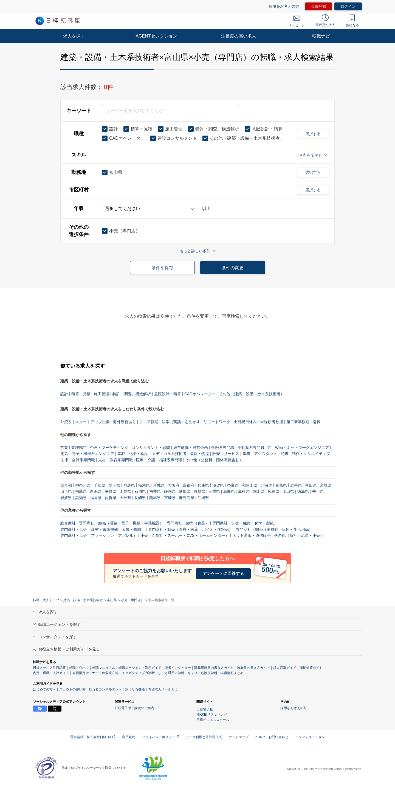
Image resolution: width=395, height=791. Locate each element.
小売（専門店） (132, 600)
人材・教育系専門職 (115, 460)
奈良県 (233, 485)
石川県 (140, 491)
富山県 (112, 600)
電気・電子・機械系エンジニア (87, 453)
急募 (316, 422)
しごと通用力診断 (171, 673)
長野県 (110, 491)
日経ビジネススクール (212, 720)
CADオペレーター (200, 394)
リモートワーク (217, 422)
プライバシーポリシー (160, 737)
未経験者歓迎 (271, 422)
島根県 (244, 491)
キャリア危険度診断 (202, 673)
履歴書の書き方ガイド (253, 668)
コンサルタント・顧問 (151, 447)
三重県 (214, 491)
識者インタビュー (178, 668)
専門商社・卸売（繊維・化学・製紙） (245, 523)
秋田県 (311, 485)
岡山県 (258, 491)
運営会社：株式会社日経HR (92, 737)
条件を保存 (162, 267)
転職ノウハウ (79, 668)
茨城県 (159, 485)
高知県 (81, 497)
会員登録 (318, 6)
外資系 (66, 422)
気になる (352, 21)
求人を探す (74, 36)
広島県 (273, 491)
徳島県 (303, 491)
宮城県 (325, 485)
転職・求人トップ (46, 600)
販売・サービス (225, 453)
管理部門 (79, 447)
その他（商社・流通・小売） (299, 535)
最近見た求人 (325, 20)
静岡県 (170, 491)
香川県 (318, 491)
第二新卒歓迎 (297, 422)
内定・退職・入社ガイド (51, 673)
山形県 (66, 491)
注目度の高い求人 (238, 36)
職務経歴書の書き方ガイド (214, 668)
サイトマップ (239, 737)
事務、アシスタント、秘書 (265, 453)
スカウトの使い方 (72, 689)
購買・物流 (199, 453)
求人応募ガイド (284, 668)
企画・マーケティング (109, 447)
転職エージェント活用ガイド (140, 668)
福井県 (155, 491)
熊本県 (155, 497)
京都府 (188, 485)
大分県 (125, 497)
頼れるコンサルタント (105, 689)
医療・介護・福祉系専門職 (159, 460)
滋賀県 (218, 485)
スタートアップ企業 (92, 422)
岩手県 (296, 485)
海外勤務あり (124, 422)
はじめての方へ (44, 689)
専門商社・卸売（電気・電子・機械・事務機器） (121, 523)
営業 (64, 447)
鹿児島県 (186, 497)
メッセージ (296, 21)
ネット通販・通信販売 (251, 535)
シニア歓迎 (149, 422)
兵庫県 (203, 485)
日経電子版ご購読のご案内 (134, 708)
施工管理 (101, 394)
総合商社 (68, 523)
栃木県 (144, 485)
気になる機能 (135, 689)
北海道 (266, 485)
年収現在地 (110, 673)
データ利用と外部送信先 (204, 737)
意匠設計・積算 (167, 394)
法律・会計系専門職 (77, 460)
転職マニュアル (103, 668)
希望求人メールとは (163, 689)
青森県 (281, 485)
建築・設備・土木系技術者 (83, 600)
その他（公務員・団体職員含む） (214, 460)
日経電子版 (204, 709)
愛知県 (184, 491)
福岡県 (95, 497)
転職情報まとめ (232, 673)
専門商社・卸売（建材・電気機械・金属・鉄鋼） (102, 529)
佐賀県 (110, 497)
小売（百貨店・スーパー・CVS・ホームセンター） (184, 535)
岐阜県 (199, 491)
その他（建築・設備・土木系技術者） (251, 394)
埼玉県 (114, 485)
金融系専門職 (222, 447)
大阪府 (173, 485)
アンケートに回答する (223, 573)
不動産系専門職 (251, 447)
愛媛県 (66, 497)
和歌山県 (249, 485)
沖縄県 (203, 497)
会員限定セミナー (85, 673)
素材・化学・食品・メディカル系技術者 (152, 453)
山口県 (288, 491)
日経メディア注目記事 (49, 668)
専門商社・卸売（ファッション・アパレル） (98, 535)
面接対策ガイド (311, 668)
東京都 (66, 485)
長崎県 (140, 497)
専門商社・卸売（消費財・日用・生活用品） (274, 529)
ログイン (348, 6)
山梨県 (125, 491)
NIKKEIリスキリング (211, 715)
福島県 (81, 491)
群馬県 (129, 485)
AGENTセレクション (156, 36)
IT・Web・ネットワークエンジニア (298, 447)
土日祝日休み (245, 422)
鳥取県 (229, 491)
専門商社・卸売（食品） (188, 523)
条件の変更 (233, 267)
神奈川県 (83, 485)
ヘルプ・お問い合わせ (271, 737)
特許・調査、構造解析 (131, 394)
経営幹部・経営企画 (190, 447)
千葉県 (99, 485)
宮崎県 (170, 497)
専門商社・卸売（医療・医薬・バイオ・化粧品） (190, 529)
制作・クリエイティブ (311, 453)
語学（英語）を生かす (181, 422)
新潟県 (95, 491)
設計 (64, 394)
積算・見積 (81, 394)
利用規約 (128, 737)
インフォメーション (310, 737)
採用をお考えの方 (284, 6)
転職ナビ (321, 36)
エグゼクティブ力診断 (138, 673)
